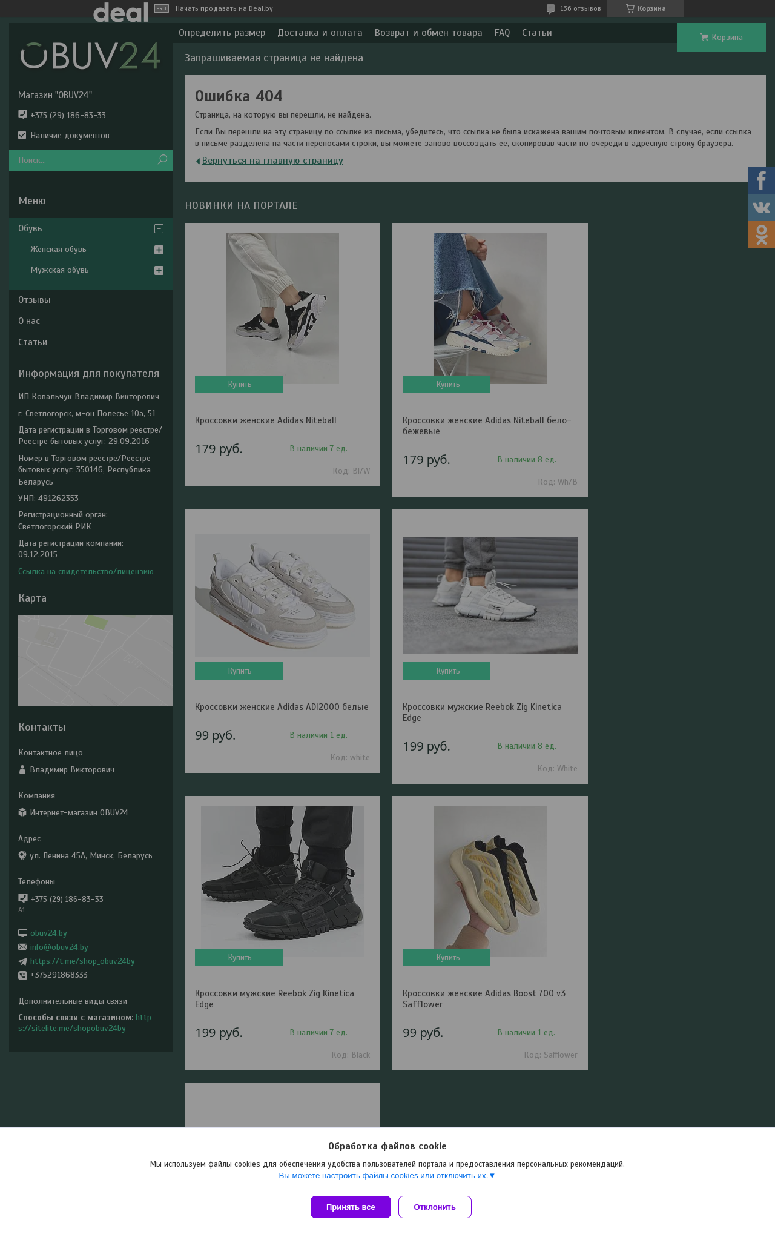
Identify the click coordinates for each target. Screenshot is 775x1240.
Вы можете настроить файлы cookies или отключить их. (383, 1180)
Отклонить (440, 1207)
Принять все (350, 1207)
